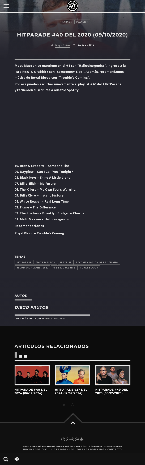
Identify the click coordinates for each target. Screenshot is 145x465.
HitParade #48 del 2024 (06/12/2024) (31, 391)
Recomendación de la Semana (97, 262)
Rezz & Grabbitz (64, 267)
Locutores (77, 449)
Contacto (114, 449)
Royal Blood (89, 267)
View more (32, 375)
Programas (96, 449)
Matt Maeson (45, 262)
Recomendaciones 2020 (32, 267)
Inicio (27, 449)
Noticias (41, 449)
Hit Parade (64, 21)
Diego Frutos (62, 45)
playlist (82, 21)
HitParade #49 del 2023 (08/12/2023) (111, 391)
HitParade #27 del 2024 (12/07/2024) (71, 391)
